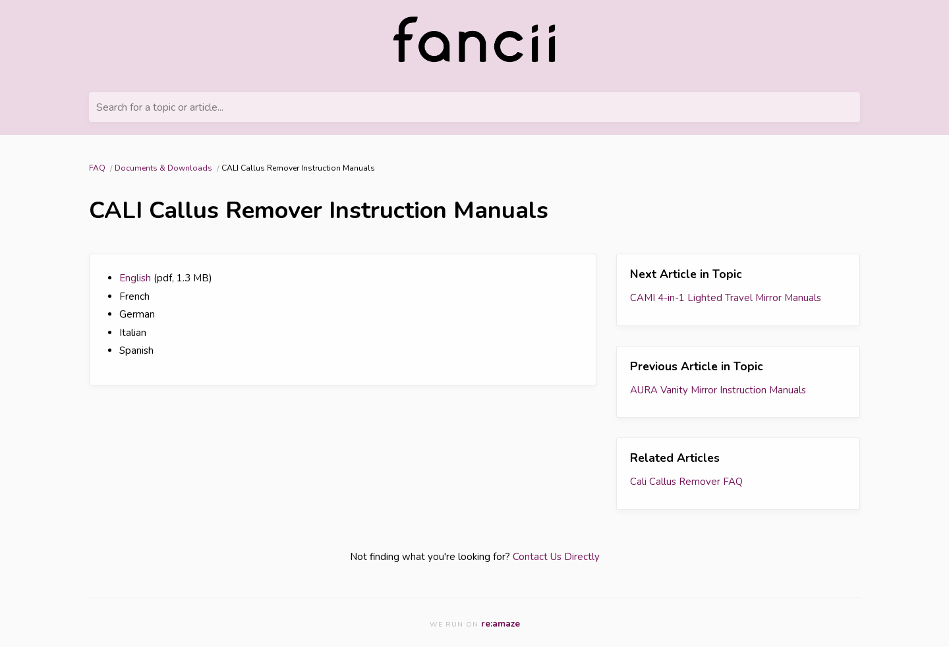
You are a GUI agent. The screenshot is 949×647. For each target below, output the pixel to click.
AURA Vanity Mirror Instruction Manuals (718, 390)
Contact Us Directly (556, 556)
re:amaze (500, 623)
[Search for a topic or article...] (474, 107)
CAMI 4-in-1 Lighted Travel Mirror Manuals (725, 297)
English (135, 278)
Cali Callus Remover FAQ (686, 481)
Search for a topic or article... (159, 107)
